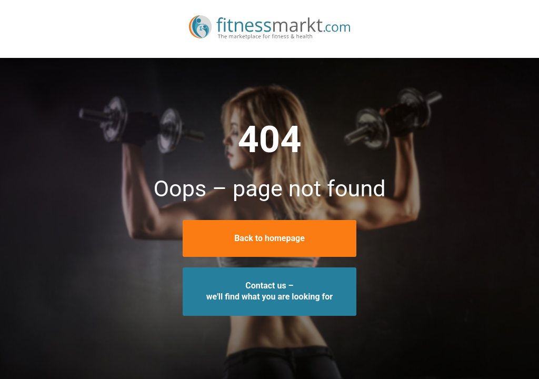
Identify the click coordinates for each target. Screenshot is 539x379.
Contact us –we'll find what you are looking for (269, 291)
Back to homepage (269, 238)
